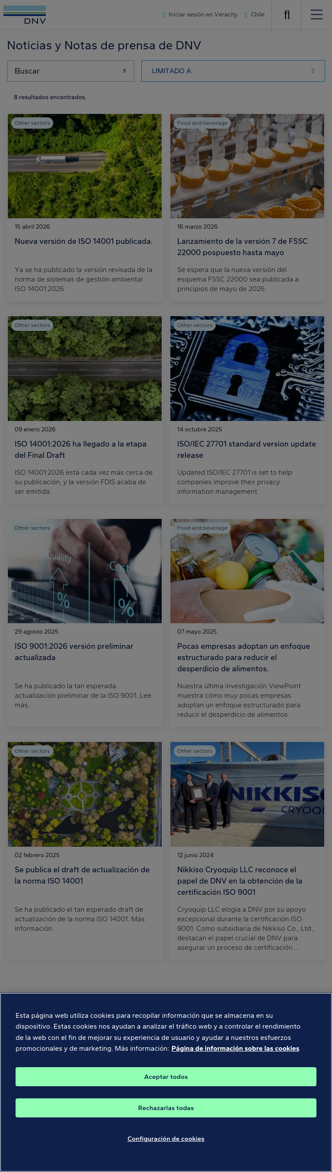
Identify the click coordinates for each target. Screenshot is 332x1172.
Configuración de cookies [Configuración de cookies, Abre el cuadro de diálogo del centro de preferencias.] (166, 1146)
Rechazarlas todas (166, 1116)
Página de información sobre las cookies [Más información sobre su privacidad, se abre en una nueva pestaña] (236, 1056)
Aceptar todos (166, 1084)
